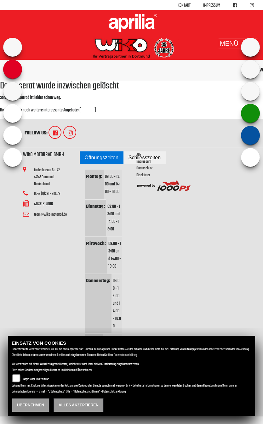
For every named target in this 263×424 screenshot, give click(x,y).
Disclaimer (143, 175)
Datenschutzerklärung (125, 355)
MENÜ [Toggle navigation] (238, 43)
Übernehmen (30, 405)
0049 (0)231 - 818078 (47, 193)
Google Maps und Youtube (35, 379)
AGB (138, 154)
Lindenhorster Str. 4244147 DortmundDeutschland (47, 177)
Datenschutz (144, 168)
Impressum (211, 5)
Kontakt (184, 5)
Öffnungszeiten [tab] (101, 157)
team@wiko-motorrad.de (50, 214)
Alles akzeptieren (79, 405)
